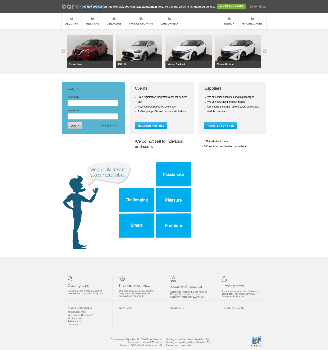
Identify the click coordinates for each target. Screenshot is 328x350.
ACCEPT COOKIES (231, 6)
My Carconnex (252, 23)
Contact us (73, 324)
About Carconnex (77, 312)
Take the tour (74, 321)
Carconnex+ (169, 23)
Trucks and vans (141, 23)
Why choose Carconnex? (81, 315)
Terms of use (172, 345)
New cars (92, 23)
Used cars (114, 23)
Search (229, 23)
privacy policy (186, 345)
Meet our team (75, 318)
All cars (71, 23)
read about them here (149, 6)
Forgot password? (110, 125)
